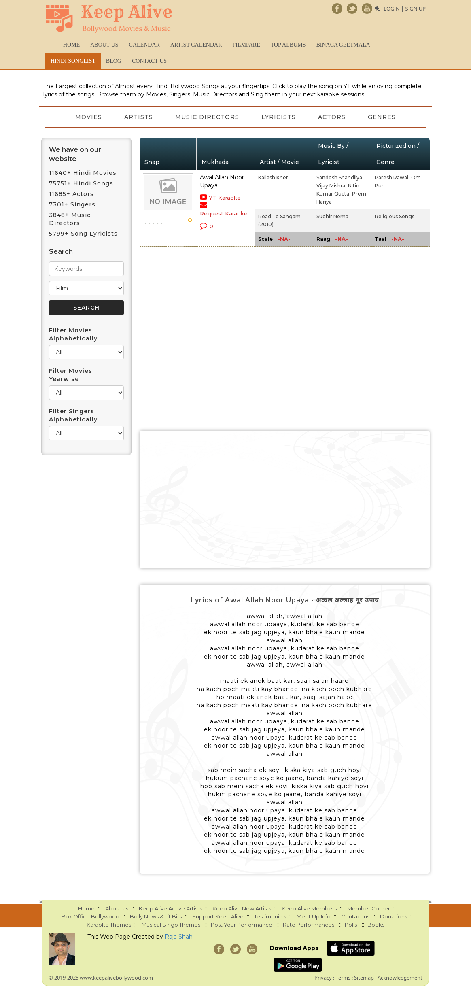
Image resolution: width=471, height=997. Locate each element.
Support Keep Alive (218, 916)
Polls (351, 924)
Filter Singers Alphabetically (73, 415)
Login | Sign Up (405, 8)
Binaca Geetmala (343, 45)
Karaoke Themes (109, 924)
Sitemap (364, 977)
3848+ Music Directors (70, 219)
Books (375, 924)
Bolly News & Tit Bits (156, 916)
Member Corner (368, 908)
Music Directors (207, 117)
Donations (393, 916)
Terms (342, 977)
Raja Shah (179, 936)
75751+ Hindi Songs (81, 183)
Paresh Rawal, (392, 177)
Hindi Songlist (73, 61)
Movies (87, 117)
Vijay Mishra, (331, 186)
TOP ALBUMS (288, 45)
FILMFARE (246, 45)
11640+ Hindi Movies (83, 172)
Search (61, 251)
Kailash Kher (273, 177)
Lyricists (279, 117)
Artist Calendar (196, 45)
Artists (138, 117)
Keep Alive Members (309, 908)
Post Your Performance (241, 924)
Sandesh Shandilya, (339, 177)
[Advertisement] (285, 499)
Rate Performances (308, 924)
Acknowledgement (400, 977)
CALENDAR (144, 45)
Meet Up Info (314, 916)
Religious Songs (394, 216)
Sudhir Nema (332, 216)
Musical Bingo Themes (171, 924)
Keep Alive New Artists (241, 908)
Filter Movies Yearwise (70, 375)
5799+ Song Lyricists (83, 233)
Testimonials (270, 916)
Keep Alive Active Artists (170, 908)
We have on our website (75, 154)
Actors (332, 117)
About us (104, 45)
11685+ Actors (71, 194)
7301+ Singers (72, 204)
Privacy (323, 977)
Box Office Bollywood (90, 916)
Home (71, 45)
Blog (113, 61)
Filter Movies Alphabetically (73, 334)
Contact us (149, 61)
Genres (383, 117)
